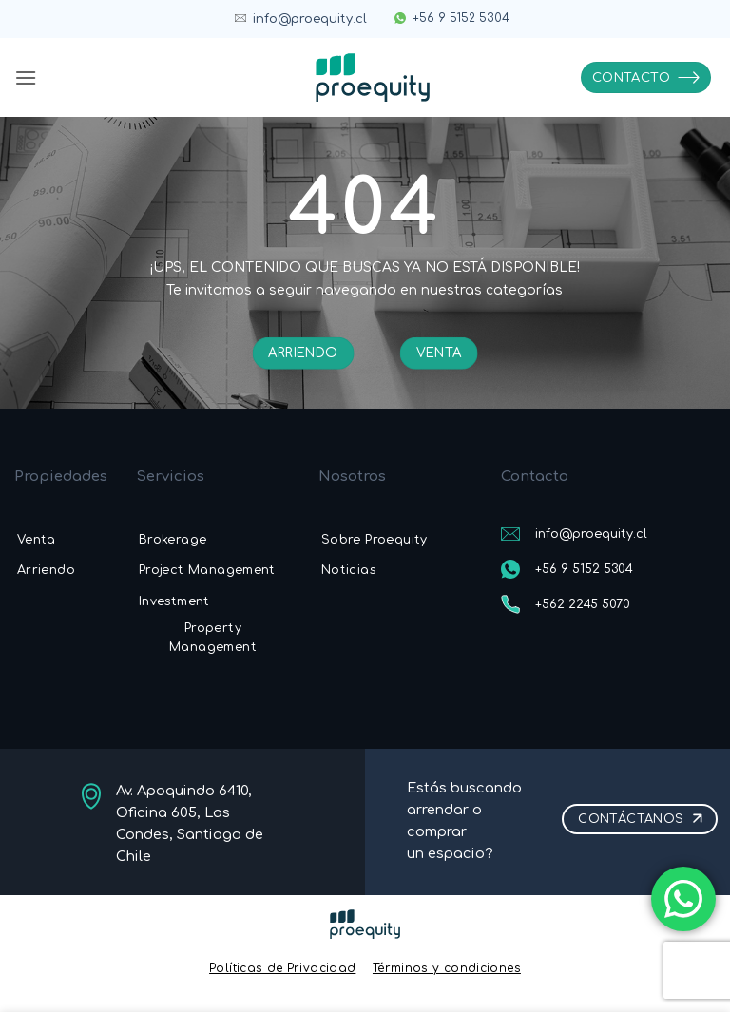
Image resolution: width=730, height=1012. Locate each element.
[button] (25, 77)
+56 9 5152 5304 (461, 18)
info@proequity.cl (310, 19)
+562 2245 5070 (582, 604)
